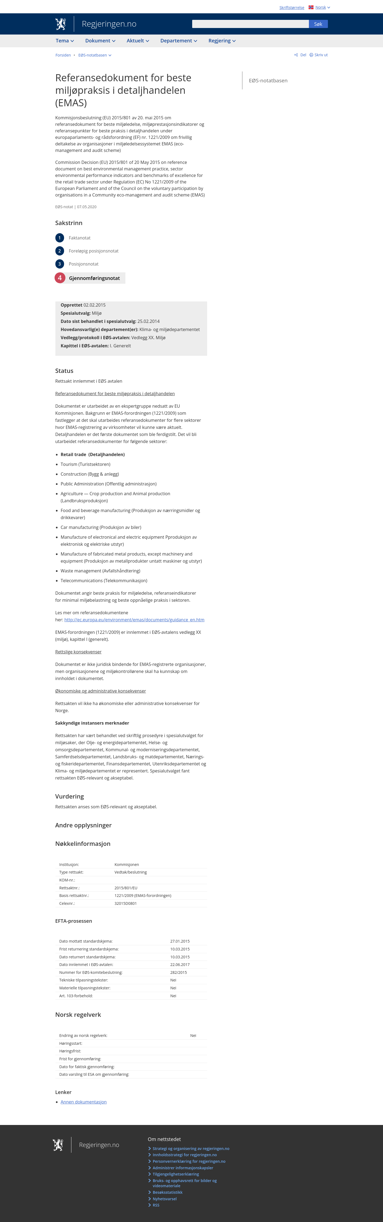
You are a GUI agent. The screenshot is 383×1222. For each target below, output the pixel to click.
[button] (94, 55)
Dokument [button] (98, 40)
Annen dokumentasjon (84, 1102)
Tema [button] (63, 40)
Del (302, 54)
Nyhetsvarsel (165, 1198)
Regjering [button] (220, 40)
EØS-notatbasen (268, 80)
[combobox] (250, 24)
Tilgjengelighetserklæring (176, 1174)
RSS (156, 1205)
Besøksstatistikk (168, 1192)
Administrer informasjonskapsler (183, 1167)
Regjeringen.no (105, 24)
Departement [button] (176, 40)
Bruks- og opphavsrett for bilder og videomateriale (185, 1183)
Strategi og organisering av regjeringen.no (191, 1148)
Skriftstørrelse (292, 7)
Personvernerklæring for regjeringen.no (189, 1161)
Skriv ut (321, 54)
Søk (318, 24)
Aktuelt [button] (136, 40)
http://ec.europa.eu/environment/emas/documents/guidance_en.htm (134, 620)
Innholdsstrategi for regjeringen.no (185, 1154)
